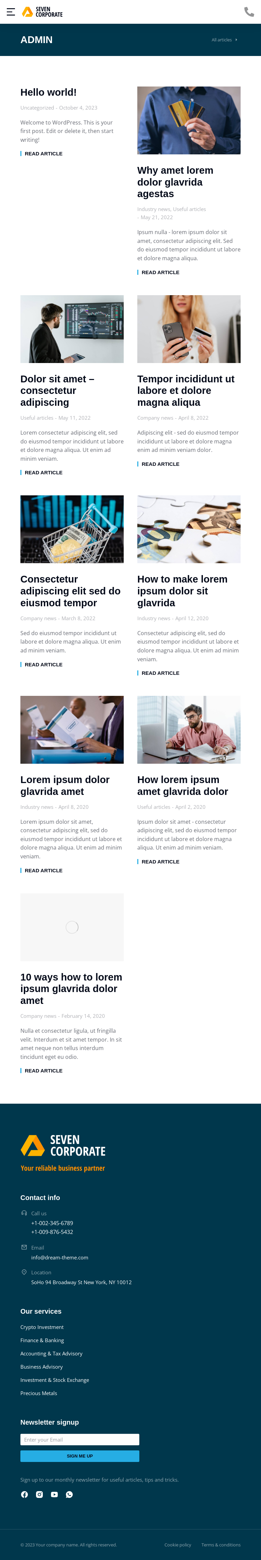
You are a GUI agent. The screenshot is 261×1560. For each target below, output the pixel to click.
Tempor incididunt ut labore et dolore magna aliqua (185, 391)
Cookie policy (177, 1545)
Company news (155, 417)
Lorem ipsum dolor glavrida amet (65, 785)
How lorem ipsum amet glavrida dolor (182, 785)
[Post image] (189, 120)
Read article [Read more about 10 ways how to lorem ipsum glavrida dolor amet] (44, 1070)
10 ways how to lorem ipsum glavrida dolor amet (71, 989)
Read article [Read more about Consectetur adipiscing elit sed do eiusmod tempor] (44, 664)
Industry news (153, 209)
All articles (222, 40)
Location (41, 1272)
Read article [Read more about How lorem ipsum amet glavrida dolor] (160, 861)
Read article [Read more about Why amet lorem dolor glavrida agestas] (160, 272)
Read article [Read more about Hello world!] (44, 153)
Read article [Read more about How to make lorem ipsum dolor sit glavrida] (160, 673)
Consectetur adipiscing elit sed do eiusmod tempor (70, 591)
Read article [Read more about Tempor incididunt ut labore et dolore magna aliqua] (160, 464)
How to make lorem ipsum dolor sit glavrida (182, 591)
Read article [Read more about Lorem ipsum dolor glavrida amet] (44, 870)
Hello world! (48, 92)
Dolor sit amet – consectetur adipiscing (57, 391)
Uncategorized (37, 107)
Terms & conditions (221, 1545)
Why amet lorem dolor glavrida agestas (175, 182)
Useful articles (189, 209)
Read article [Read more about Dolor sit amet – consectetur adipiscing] (44, 472)
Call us (39, 1213)
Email (37, 1247)
